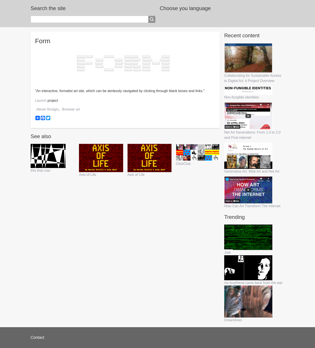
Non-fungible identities (241, 97)
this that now (40, 170)
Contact (37, 337)
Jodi (227, 252)
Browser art (71, 109)
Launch (41, 100)
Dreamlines (233, 320)
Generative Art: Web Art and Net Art (251, 171)
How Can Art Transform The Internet (252, 206)
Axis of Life (87, 175)
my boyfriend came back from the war (253, 283)
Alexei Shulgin (47, 109)
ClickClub (183, 164)
